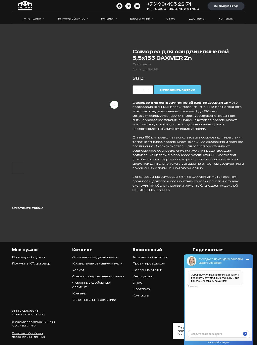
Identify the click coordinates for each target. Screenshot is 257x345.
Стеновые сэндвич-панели (95, 257)
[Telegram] (128, 6)
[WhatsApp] (119, 6)
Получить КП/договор (31, 263)
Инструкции (143, 276)
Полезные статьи (147, 270)
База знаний (140, 18)
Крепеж (79, 293)
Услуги (78, 270)
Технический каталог (150, 257)
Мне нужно (33, 18)
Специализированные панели (98, 276)
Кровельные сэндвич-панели (97, 263)
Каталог (108, 18)
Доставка (196, 18)
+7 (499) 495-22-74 (169, 4)
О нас (170, 18)
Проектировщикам (149, 263)
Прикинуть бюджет (28, 257)
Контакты (225, 18)
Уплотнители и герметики (94, 299)
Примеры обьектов (71, 18)
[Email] (137, 6)
